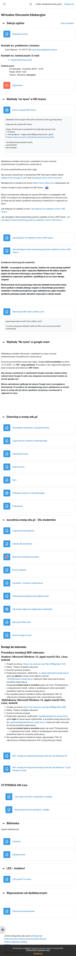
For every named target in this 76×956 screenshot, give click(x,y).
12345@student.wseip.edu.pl (20, 679)
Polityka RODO (31, 950)
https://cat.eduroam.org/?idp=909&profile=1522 (44, 664)
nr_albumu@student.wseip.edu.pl (53, 673)
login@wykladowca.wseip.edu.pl (53, 716)
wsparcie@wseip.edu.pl (21, 60)
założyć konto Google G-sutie (14, 178)
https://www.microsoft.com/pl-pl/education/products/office (31, 137)
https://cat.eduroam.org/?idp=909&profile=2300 (44, 707)
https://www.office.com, (44, 183)
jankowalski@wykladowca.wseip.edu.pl (27, 722)
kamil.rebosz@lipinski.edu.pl (44, 49)
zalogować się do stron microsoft (47, 178)
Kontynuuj (38, 953)
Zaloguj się (69, 4)
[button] (31, 4)
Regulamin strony (43, 950)
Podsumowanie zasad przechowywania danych (25, 939)
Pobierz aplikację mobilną (15, 942)
